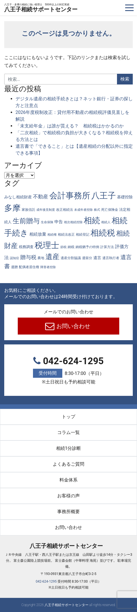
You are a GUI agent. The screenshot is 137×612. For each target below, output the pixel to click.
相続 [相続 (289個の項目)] (92, 220)
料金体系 (68, 480)
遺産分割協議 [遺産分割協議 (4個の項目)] (71, 258)
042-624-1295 (68, 370)
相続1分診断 (68, 448)
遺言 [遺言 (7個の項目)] (97, 257)
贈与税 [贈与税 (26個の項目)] (28, 257)
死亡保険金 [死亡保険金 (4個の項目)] (109, 210)
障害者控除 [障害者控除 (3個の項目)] (48, 267)
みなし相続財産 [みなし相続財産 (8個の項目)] (18, 197)
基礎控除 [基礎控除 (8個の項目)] (125, 197)
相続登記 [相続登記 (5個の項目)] (82, 234)
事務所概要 (68, 511)
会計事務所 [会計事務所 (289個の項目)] (69, 195)
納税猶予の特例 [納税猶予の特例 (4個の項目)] (87, 247)
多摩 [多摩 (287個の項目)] (12, 208)
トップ (68, 416)
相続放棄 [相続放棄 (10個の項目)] (37, 234)
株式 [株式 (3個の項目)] (97, 210)
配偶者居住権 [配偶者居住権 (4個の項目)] (29, 267)
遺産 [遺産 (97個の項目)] (52, 257)
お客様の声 (68, 495)
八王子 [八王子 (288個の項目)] (103, 195)
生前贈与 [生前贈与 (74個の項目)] (26, 221)
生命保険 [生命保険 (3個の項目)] (47, 222)
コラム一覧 (68, 432)
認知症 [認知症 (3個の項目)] (14, 258)
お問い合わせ (72, 326)
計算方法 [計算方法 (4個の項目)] (107, 247)
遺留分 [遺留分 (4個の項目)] (87, 258)
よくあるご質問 (68, 464)
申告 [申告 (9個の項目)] (58, 221)
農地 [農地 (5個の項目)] (40, 258)
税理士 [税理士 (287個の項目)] (47, 245)
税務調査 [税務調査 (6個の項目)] (26, 247)
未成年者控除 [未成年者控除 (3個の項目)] (83, 210)
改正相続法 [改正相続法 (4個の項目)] (64, 210)
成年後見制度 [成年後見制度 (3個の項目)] (45, 210)
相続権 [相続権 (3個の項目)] (52, 234)
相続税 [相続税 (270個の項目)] (102, 233)
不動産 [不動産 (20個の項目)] (40, 196)
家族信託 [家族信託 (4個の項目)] (28, 210)
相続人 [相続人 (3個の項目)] (106, 222)
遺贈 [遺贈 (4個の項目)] (14, 267)
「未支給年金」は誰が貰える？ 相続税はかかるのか (70, 126)
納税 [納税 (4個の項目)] (71, 247)
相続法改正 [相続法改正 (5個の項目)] (66, 234)
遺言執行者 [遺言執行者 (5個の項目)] (110, 258)
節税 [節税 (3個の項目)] (63, 247)
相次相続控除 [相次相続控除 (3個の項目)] (73, 222)
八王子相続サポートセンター (41, 8)
